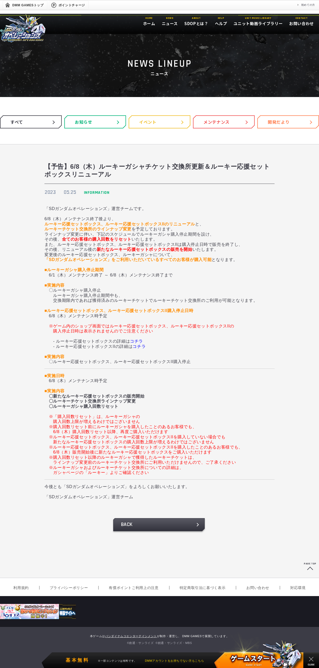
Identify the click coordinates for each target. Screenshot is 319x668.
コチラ (136, 341)
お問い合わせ (257, 588)
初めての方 (308, 4)
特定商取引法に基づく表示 (203, 588)
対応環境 (298, 588)
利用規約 (21, 588)
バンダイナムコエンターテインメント (131, 636)
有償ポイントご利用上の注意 (133, 588)
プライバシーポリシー (69, 588)
